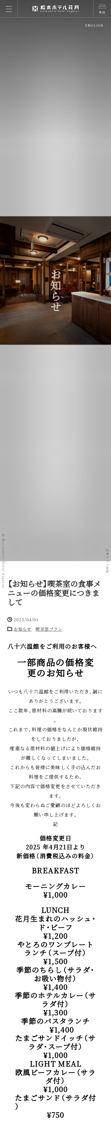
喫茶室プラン (49, 629)
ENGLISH (94, 25)
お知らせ (22, 629)
